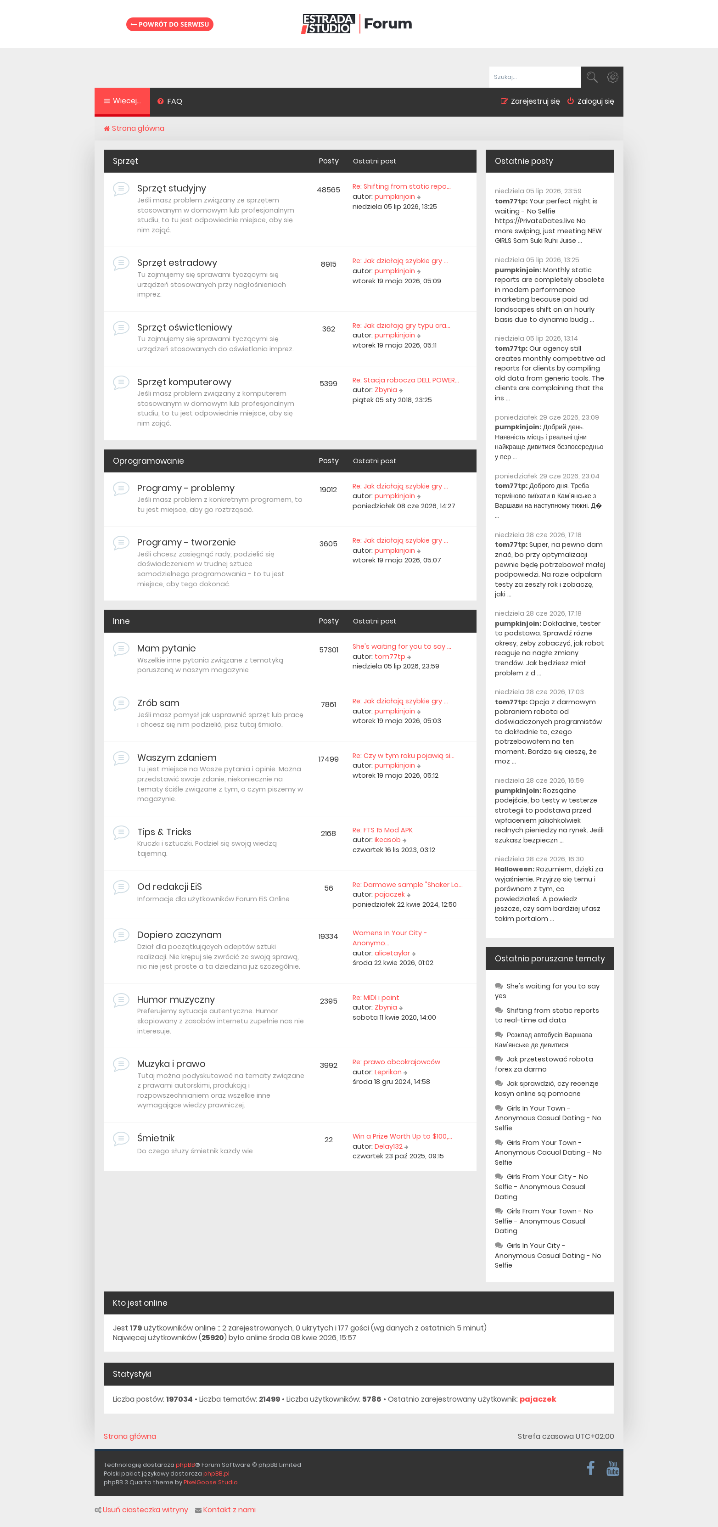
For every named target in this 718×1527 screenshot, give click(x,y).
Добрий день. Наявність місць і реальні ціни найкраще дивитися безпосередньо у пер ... (549, 441)
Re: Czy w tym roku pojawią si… (403, 755)
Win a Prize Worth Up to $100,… (402, 1136)
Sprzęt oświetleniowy (184, 327)
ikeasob (388, 839)
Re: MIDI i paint (376, 997)
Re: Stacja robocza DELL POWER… (406, 380)
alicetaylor (392, 953)
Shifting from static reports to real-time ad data (547, 1015)
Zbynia (386, 389)
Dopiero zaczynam (179, 934)
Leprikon (388, 1072)
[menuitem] (169, 102)
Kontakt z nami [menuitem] (225, 1510)
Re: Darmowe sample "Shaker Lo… (408, 884)
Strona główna (130, 1437)
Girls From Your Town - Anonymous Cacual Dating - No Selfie (548, 1152)
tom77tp (390, 656)
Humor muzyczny (176, 999)
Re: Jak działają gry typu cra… (401, 325)
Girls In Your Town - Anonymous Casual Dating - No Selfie (548, 1118)
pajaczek (390, 894)
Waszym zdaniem (177, 757)
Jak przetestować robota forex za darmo (544, 1064)
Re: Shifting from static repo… (402, 186)
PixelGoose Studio (211, 1482)
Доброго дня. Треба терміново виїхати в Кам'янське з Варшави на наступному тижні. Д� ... (548, 500)
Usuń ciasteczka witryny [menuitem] (141, 1510)
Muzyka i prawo (171, 1063)
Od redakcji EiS (169, 886)
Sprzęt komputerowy (184, 382)
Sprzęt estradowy (177, 262)
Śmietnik (155, 1138)
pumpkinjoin (395, 196)
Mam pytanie (166, 648)
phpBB (185, 1465)
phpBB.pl (216, 1473)
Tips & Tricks (164, 831)
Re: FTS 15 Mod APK (383, 830)
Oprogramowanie (148, 460)
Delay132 (389, 1146)
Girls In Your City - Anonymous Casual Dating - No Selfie (548, 1255)
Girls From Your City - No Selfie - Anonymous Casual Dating (541, 1186)
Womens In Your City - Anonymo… (390, 938)
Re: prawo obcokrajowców (396, 1062)
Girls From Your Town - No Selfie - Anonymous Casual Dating (544, 1221)
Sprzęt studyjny (171, 188)
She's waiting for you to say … (402, 646)
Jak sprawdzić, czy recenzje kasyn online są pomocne (547, 1088)
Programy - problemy (186, 488)
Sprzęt (125, 161)
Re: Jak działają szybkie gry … (400, 260)
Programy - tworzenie (186, 542)
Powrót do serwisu (169, 24)
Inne (121, 621)
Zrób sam (158, 702)
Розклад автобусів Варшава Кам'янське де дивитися (543, 1040)
